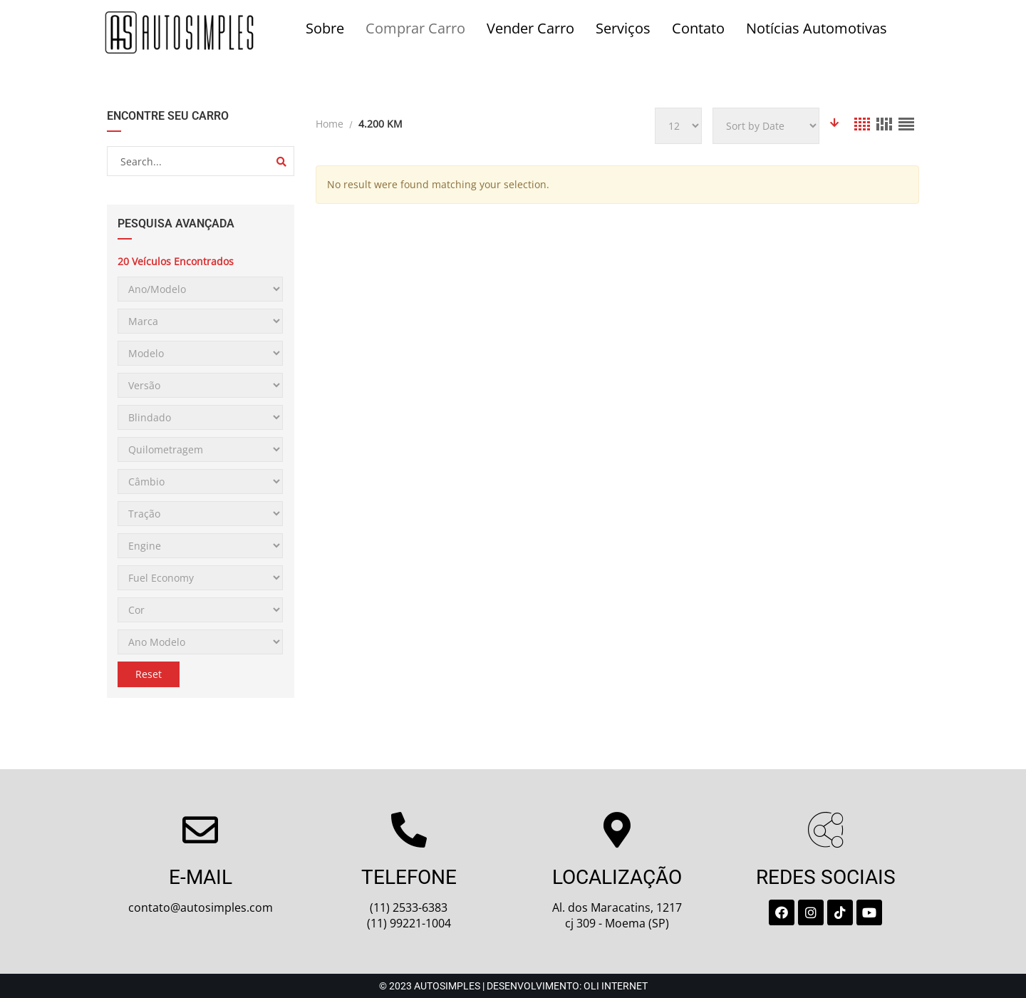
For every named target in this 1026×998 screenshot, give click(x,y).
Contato (698, 28)
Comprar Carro (415, 28)
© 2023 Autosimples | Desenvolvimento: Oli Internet (513, 986)
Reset (148, 674)
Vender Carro (530, 28)
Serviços (623, 28)
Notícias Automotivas (816, 28)
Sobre (325, 28)
